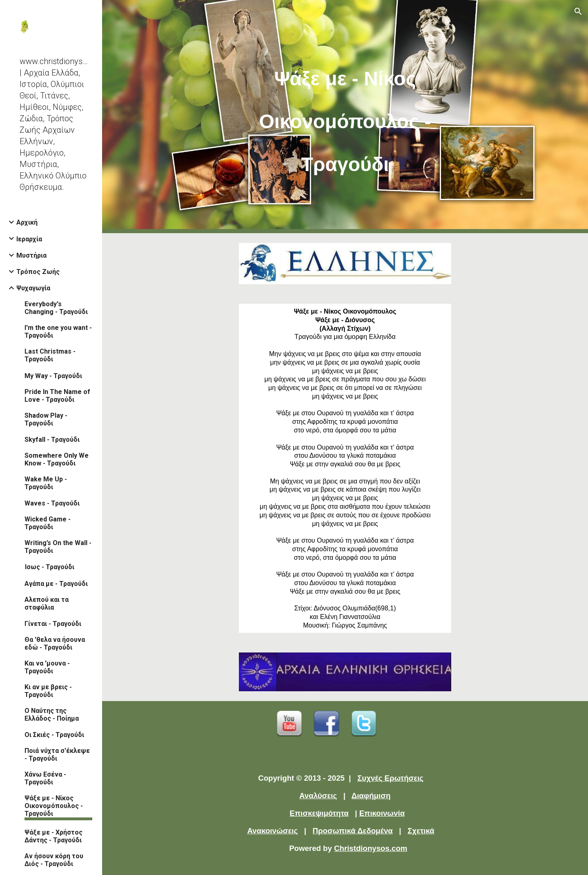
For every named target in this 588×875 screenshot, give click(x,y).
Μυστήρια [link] (31, 255)
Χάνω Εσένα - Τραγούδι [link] (45, 778)
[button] (578, 11)
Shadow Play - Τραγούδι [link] (45, 419)
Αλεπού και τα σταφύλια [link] (46, 603)
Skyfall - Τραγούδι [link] (52, 439)
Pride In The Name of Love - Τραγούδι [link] (57, 395)
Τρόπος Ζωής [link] (38, 272)
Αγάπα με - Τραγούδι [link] (56, 584)
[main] (345, 116)
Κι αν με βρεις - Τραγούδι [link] (48, 691)
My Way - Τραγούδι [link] (53, 376)
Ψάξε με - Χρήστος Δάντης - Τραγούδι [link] (53, 836)
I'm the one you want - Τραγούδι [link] (58, 331)
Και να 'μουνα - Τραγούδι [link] (47, 667)
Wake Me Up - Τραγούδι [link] (45, 483)
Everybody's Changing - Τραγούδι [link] (56, 308)
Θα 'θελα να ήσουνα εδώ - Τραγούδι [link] (54, 643)
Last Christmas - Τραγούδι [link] (50, 355)
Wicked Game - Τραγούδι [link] (47, 523)
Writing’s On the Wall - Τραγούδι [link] (57, 546)
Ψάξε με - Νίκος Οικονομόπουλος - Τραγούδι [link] (53, 805)
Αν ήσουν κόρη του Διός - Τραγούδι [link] (53, 860)
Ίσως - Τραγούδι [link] (49, 567)
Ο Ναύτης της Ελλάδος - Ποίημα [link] (51, 714)
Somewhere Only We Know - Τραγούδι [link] (56, 459)
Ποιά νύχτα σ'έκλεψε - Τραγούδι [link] (57, 754)
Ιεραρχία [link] (29, 239)
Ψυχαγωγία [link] (33, 288)
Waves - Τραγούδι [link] (52, 503)
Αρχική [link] (27, 222)
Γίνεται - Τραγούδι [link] (52, 624)
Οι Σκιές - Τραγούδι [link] (54, 735)
